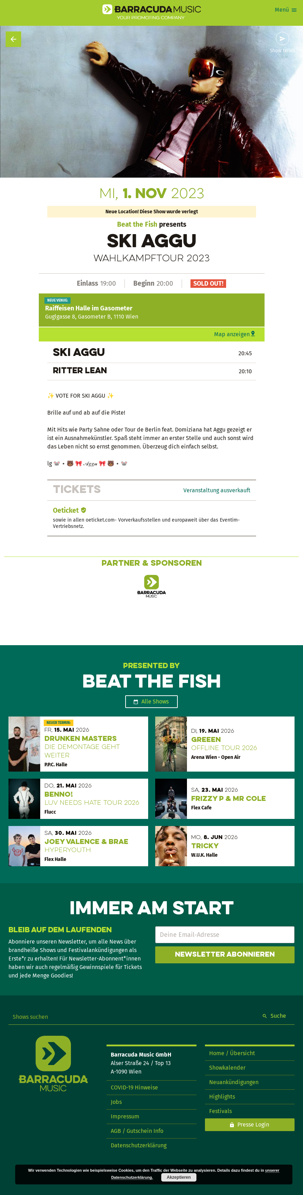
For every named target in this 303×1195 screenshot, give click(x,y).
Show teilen (282, 51)
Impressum (125, 1116)
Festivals (220, 1111)
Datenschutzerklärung (138, 1145)
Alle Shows (155, 701)
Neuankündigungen (234, 1082)
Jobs (116, 1102)
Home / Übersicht (232, 1053)
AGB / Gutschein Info (137, 1131)
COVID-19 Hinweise (134, 1087)
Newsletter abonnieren (225, 955)
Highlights (222, 1096)
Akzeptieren (179, 1177)
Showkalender (227, 1067)
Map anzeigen (232, 334)
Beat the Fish (137, 224)
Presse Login (253, 1124)
